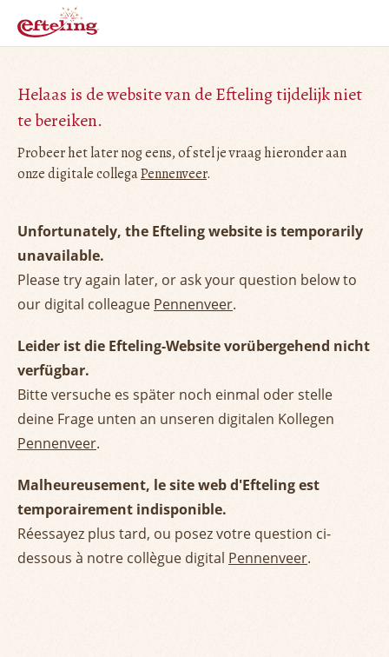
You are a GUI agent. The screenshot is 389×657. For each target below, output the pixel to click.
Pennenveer (174, 173)
